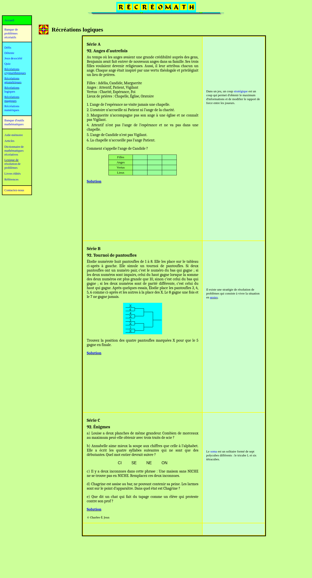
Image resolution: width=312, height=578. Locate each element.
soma (213, 451)
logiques (9, 91)
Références (11, 179)
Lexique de (11, 160)
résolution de (12, 164)
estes (215, 297)
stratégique (241, 91)
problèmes (11, 167)
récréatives (11, 154)
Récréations (11, 87)
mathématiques (14, 150)
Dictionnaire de (14, 146)
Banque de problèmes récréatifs (11, 33)
